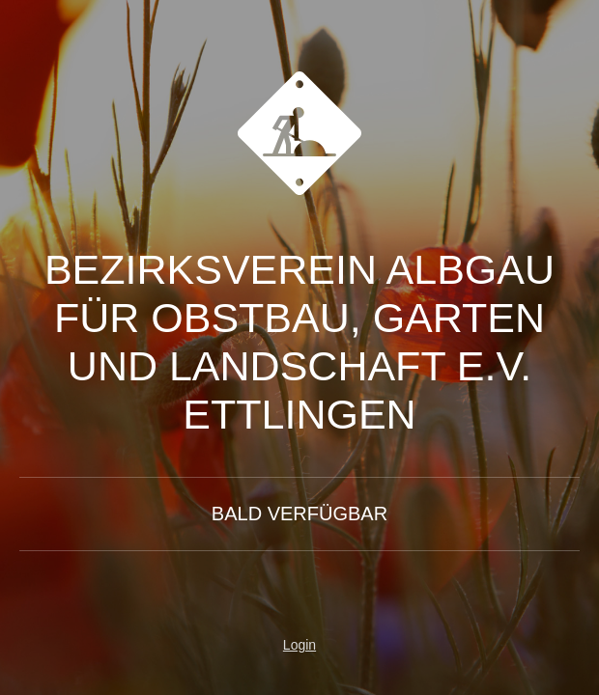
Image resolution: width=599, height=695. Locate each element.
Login (299, 645)
